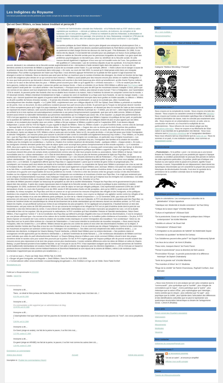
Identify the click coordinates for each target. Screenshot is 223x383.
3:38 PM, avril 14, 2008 (21, 321)
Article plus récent (14, 355)
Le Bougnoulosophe (178, 353)
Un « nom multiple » (163, 32)
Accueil (75, 355)
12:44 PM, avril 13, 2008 (21, 307)
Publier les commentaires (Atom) (32, 360)
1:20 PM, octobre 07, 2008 (22, 345)
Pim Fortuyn (133, 85)
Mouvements (160, 324)
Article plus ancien (136, 355)
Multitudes (159, 328)
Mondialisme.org (14, 265)
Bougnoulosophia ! (163, 36)
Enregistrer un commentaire (18, 351)
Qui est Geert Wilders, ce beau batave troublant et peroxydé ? (41, 24)
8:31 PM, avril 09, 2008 (21, 296)
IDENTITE (17, 276)
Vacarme (158, 332)
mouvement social (163, 141)
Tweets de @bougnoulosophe (167, 375)
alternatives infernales (164, 128)
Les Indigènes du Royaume (30, 12)
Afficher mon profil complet (176, 361)
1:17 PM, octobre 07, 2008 (22, 333)
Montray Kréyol (161, 321)
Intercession (160, 317)
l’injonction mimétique (177, 133)
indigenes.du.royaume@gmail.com (169, 343)
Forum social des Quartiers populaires (171, 313)
